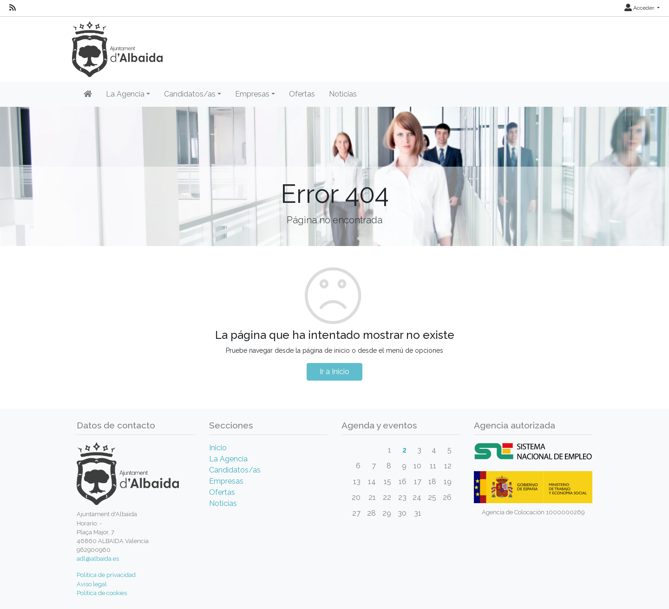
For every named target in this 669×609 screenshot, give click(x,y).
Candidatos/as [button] (190, 94)
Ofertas (302, 94)
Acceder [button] (640, 8)
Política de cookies (102, 593)
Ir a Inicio (334, 371)
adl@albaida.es (98, 558)
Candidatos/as (235, 470)
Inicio (218, 447)
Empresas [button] (252, 94)
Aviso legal (92, 584)
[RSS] (12, 8)
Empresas (226, 481)
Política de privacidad (106, 574)
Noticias (343, 94)
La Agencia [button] (125, 94)
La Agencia (228, 458)
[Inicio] (88, 94)
